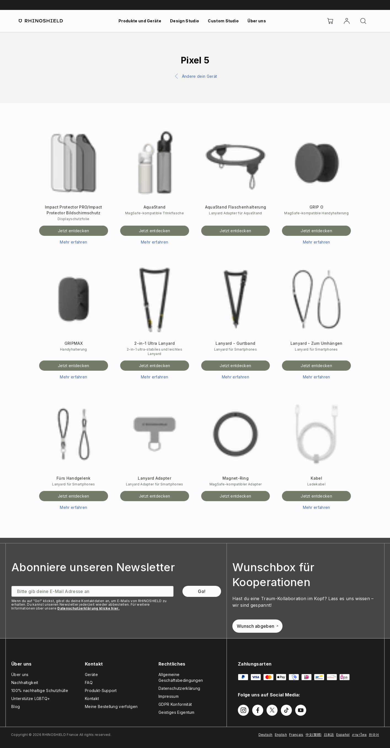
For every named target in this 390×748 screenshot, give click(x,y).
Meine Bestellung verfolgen (111, 706)
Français (296, 735)
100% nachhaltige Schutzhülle (39, 690)
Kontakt (92, 698)
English (281, 735)
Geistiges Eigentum (176, 712)
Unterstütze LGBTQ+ (30, 698)
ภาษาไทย (359, 735)
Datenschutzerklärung (179, 688)
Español (343, 735)
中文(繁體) (314, 735)
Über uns (257, 20)
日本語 (329, 735)
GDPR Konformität (175, 704)
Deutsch (266, 735)
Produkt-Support (101, 690)
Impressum (168, 696)
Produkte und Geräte (140, 20)
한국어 (374, 735)
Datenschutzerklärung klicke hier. (88, 608)
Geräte (91, 674)
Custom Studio (223, 20)
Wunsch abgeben (257, 626)
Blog (15, 706)
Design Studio (184, 20)
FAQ (89, 682)
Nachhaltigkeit (24, 682)
